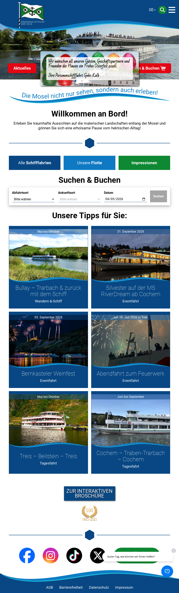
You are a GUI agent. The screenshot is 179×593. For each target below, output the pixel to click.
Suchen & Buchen (143, 68)
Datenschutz (99, 587)
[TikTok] (74, 555)
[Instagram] (50, 555)
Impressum (124, 587)
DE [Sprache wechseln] (151, 9)
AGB (49, 587)
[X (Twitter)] (98, 555)
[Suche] (162, 10)
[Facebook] (27, 555)
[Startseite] (31, 15)
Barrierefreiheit (71, 587)
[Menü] (172, 10)
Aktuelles (22, 68)
